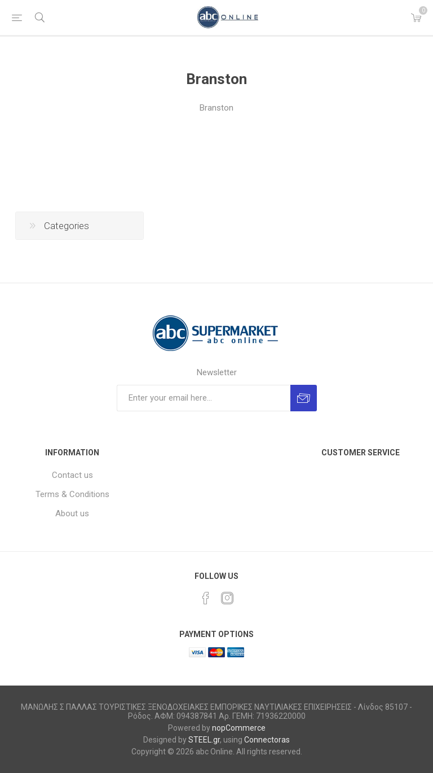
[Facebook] (206, 598)
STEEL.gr (204, 739)
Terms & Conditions (72, 494)
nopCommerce (239, 727)
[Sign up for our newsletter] (203, 398)
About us (72, 513)
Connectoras (267, 739)
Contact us (72, 475)
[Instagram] (227, 598)
